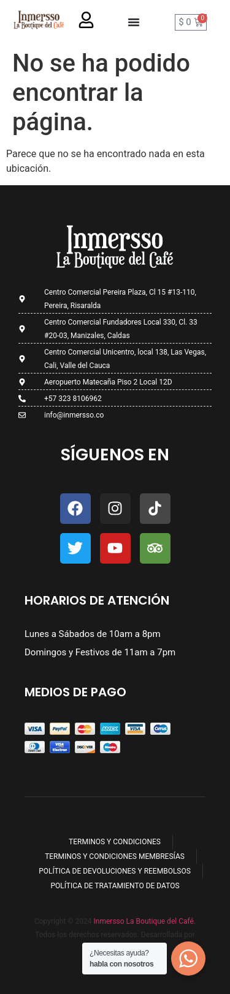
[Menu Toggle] (134, 22)
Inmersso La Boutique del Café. (144, 921)
